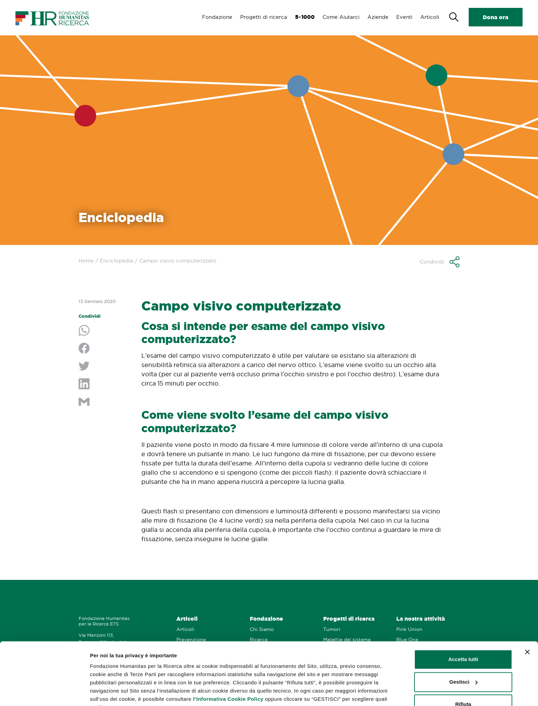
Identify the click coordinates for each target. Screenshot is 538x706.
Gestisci (100, 692)
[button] (439, 261)
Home (86, 261)
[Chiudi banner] (527, 618)
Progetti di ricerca (261, 17)
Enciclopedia (116, 261)
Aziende (377, 17)
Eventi (404, 17)
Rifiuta (463, 670)
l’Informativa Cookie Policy (228, 665)
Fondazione (215, 17)
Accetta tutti (463, 626)
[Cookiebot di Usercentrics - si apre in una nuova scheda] (44, 692)
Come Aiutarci (340, 17)
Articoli (429, 17)
